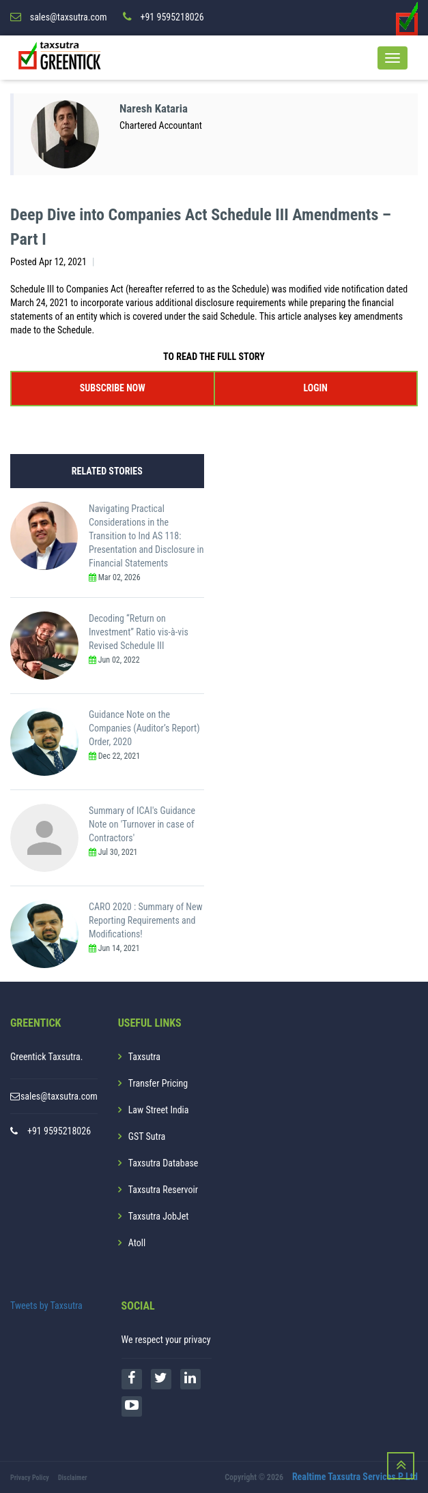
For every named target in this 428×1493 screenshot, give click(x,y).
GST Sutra (147, 1136)
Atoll (136, 1242)
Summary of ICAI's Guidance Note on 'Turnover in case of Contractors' (142, 824)
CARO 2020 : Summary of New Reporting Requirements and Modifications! (146, 920)
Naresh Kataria (155, 109)
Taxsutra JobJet (158, 1216)
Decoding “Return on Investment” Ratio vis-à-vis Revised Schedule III (138, 632)
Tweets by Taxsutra (46, 1305)
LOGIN (316, 387)
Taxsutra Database (163, 1163)
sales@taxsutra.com (59, 1096)
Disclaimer (72, 1477)
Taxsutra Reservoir (163, 1189)
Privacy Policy (29, 1477)
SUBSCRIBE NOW (112, 387)
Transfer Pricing (158, 1083)
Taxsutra (144, 1056)
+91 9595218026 (59, 1131)
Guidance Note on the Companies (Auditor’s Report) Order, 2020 (144, 728)
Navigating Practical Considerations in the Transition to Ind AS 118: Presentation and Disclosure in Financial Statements (146, 536)
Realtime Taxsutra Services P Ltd (355, 1476)
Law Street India (158, 1109)
